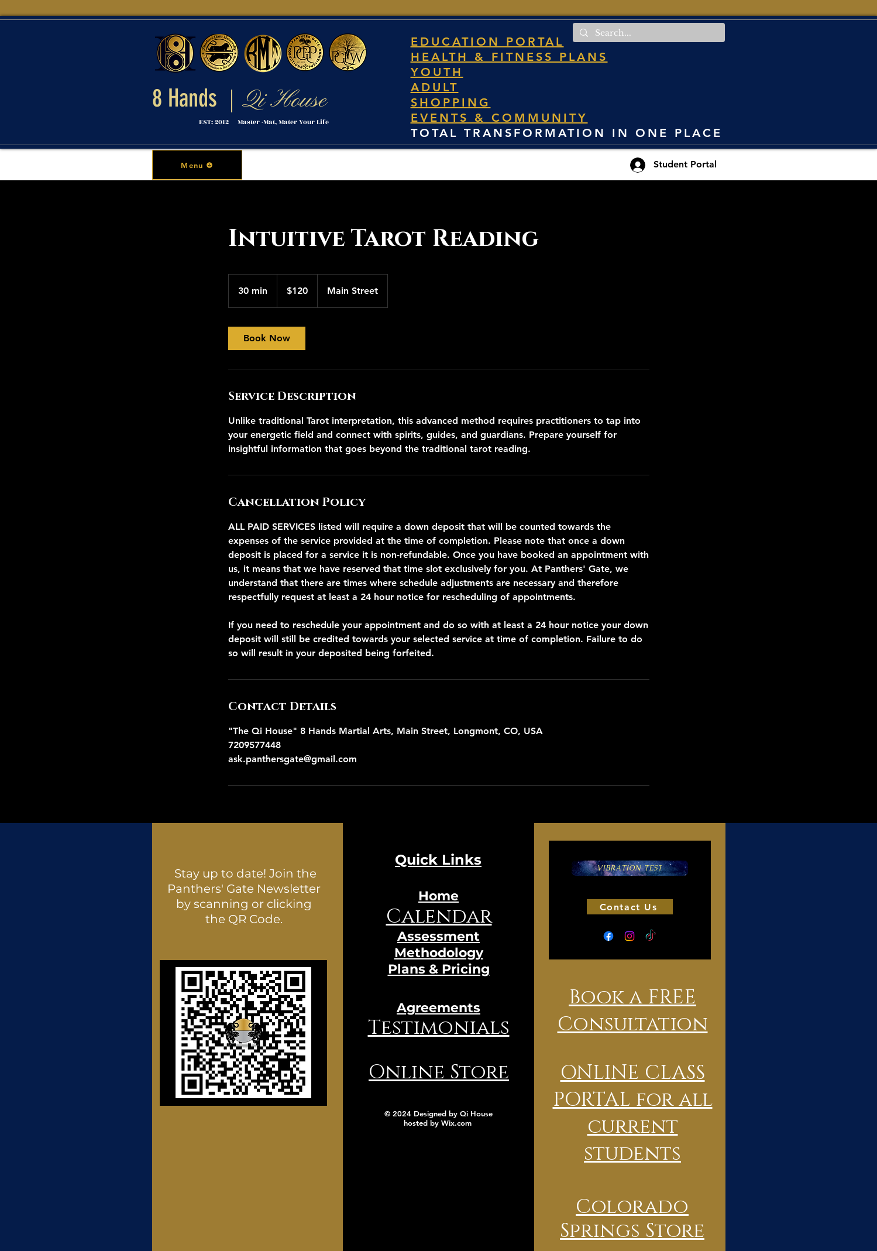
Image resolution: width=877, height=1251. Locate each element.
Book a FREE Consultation (633, 1011)
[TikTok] (650, 936)
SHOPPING (451, 102)
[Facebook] (608, 936)
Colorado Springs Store (632, 1219)
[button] (197, 165)
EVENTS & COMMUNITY (499, 118)
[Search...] (647, 33)
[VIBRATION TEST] (630, 868)
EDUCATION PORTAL (487, 42)
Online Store (439, 1072)
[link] (266, 338)
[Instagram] (629, 936)
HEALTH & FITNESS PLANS (509, 57)
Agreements (438, 1008)
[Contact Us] (630, 906)
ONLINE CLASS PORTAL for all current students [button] (633, 1113)
